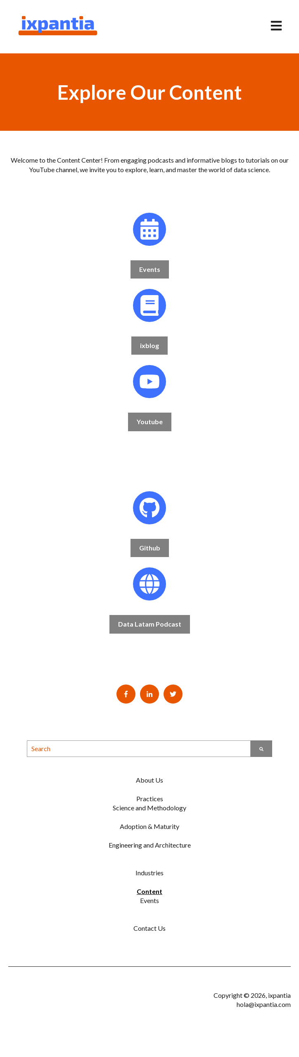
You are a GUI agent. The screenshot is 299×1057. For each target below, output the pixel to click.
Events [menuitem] (149, 900)
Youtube (150, 421)
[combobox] (139, 748)
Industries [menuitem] (149, 873)
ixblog (149, 345)
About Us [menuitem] (149, 780)
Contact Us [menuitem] (149, 928)
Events (149, 269)
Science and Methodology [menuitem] (149, 808)
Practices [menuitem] (149, 798)
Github (149, 548)
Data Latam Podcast (149, 624)
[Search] (261, 748)
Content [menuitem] (149, 891)
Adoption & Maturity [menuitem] (149, 826)
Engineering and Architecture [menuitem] (150, 845)
